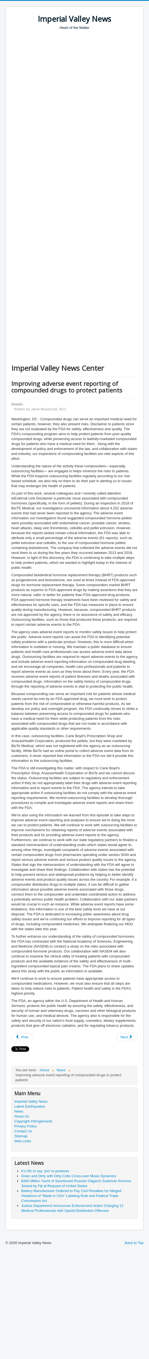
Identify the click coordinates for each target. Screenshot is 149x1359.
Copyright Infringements (33, 1121)
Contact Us (23, 1131)
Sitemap (21, 1136)
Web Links (22, 1141)
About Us (21, 1116)
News (18, 1111)
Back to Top (134, 1243)
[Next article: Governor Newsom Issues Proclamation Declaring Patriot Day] (127, 1037)
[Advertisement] (65, 98)
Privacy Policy (25, 1126)
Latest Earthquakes (29, 1106)
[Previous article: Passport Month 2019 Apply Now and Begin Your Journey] (22, 1037)
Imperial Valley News (30, 1101)
